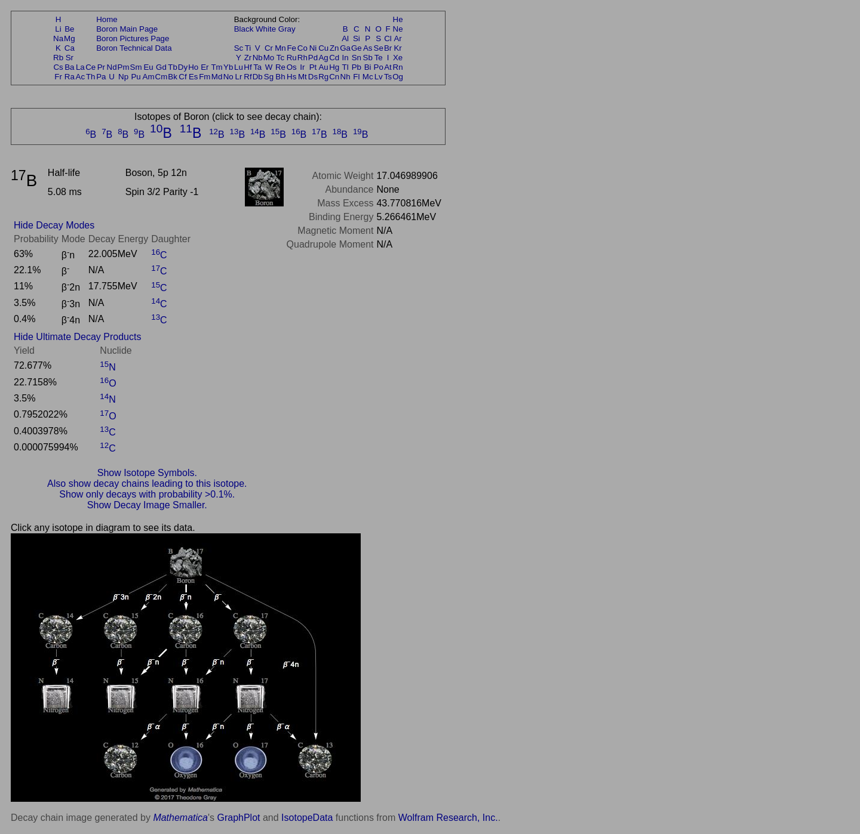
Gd (161, 67)
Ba (69, 67)
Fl (356, 76)
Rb (58, 57)
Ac (80, 76)
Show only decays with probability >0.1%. (147, 494)
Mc (368, 76)
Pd (313, 57)
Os (292, 67)
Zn (334, 48)
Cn (334, 76)
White (266, 28)
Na (58, 38)
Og (397, 76)
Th (91, 76)
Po (378, 67)
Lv (378, 76)
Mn (280, 48)
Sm (136, 67)
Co (302, 48)
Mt (302, 76)
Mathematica (180, 818)
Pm (124, 67)
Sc (239, 48)
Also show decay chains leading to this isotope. (147, 483)
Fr (58, 76)
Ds (313, 76)
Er (204, 67)
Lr (238, 76)
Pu (135, 76)
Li (58, 28)
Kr (397, 48)
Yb (228, 67)
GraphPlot (238, 818)
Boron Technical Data (133, 48)
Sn (356, 57)
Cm (161, 76)
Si (356, 38)
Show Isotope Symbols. (147, 473)
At (388, 67)
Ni (313, 48)
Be (69, 28)
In (345, 57)
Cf (182, 76)
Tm (216, 67)
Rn (398, 67)
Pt (313, 67)
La (80, 67)
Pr (101, 67)
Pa (101, 76)
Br (388, 48)
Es (193, 76)
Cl (388, 38)
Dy (183, 67)
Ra (69, 76)
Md (217, 76)
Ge (356, 48)
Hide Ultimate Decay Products (77, 337)
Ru (292, 57)
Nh (345, 76)
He (398, 19)
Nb (258, 57)
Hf (247, 67)
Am (149, 76)
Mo (269, 57)
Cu (323, 48)
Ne (398, 28)
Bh (280, 76)
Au (323, 67)
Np (123, 76)
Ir (302, 67)
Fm (204, 76)
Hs (291, 76)
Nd (112, 67)
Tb (172, 67)
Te (378, 57)
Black (244, 28)
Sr (69, 57)
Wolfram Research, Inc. (448, 818)
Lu (238, 67)
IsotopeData (307, 818)
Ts (388, 76)
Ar (397, 38)
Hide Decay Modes (54, 225)
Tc (280, 57)
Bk (172, 76)
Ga (345, 48)
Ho (193, 67)
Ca (69, 48)
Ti (248, 48)
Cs (58, 67)
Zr (248, 57)
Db (258, 76)
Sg (269, 76)
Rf (247, 76)
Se (378, 48)
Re (280, 67)
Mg (69, 38)
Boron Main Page (127, 28)
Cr (269, 48)
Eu (148, 67)
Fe (291, 48)
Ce (90, 67)
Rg (323, 76)
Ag (323, 57)
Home (107, 19)
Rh (302, 57)
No (228, 76)
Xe (398, 57)
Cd (334, 57)
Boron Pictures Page (132, 38)
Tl (345, 67)
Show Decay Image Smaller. (147, 505)
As (368, 48)
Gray (287, 28)
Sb (368, 57)
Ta (257, 67)
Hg (334, 67)
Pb (356, 67)
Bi (367, 67)
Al (345, 38)
